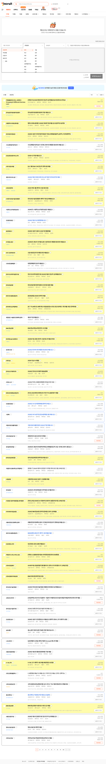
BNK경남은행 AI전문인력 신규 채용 (37, 328)
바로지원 (98, 106)
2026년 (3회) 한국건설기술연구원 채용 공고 (40, 609)
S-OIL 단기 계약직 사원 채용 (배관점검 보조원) (40, 663)
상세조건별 (34, 14)
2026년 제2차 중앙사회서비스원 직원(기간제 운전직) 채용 (44, 177)
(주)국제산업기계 (10, 436)
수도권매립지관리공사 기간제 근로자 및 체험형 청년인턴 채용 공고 (46, 145)
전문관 (58, 14)
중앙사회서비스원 (10, 177)
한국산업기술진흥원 (11, 587)
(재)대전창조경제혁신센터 (13, 522)
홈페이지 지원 (98, 117)
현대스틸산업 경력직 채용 (35, 727)
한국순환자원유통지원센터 (13, 112)
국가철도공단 (9, 242)
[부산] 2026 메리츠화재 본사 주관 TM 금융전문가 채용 (43, 393)
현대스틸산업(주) (10, 727)
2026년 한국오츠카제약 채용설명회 (38, 371)
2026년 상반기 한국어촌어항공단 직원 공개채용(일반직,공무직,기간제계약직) (49, 134)
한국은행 (8, 490)
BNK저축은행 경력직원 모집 (35, 576)
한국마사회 (9, 350)
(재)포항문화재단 (10, 652)
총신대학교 (9, 695)
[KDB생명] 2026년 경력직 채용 (36, 296)
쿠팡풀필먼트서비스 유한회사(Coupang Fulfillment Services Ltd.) (15, 102)
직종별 (14, 14)
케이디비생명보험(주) (11, 296)
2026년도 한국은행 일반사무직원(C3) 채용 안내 (41, 490)
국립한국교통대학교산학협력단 (14, 468)
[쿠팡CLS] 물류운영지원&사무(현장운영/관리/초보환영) (43, 555)
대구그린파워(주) (10, 253)
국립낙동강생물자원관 (12, 425)
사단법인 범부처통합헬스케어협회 (15, 501)
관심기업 (12, 95)
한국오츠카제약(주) (11, 371)
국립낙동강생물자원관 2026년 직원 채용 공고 (40, 425)
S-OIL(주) (9, 663)
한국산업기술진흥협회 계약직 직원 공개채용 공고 (41, 199)
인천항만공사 (9, 619)
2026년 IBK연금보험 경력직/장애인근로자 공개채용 (42, 512)
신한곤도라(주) (10, 598)
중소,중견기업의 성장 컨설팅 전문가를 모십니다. (41, 630)
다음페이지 (66, 749)
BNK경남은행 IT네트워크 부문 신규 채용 (39, 706)
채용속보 (44, 14)
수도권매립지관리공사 (12, 145)
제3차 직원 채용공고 (33, 317)
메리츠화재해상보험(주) (12, 393)
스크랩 (4, 95)
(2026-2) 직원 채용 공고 (35, 156)
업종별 (27, 14)
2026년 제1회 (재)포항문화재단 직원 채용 (39, 652)
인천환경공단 (9, 220)
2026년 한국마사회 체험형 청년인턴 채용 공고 (40, 350)
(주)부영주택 (9, 188)
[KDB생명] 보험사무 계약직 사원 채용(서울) (40, 533)
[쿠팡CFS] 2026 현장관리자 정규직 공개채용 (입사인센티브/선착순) (46, 100)
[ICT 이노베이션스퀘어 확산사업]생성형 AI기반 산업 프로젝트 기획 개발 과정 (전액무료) (52, 307)
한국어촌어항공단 (10, 134)
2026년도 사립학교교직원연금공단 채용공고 (40, 210)
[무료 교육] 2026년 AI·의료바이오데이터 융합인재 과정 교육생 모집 (46, 501)
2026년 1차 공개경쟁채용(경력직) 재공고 (39, 404)
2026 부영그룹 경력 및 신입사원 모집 (38, 188)
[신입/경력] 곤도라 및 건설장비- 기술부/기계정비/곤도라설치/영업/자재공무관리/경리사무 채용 (54, 598)
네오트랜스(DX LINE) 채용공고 (36, 544)
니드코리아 (9, 641)
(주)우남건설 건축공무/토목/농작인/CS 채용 (40, 738)
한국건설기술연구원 (11, 609)
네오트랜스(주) (10, 544)
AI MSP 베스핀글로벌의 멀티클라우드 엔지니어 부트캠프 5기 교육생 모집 (48, 566)
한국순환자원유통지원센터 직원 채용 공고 (39, 112)
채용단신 (76, 14)
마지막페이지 (69, 749)
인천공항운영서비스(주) (12, 156)
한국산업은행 (9, 285)
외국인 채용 (68, 14)
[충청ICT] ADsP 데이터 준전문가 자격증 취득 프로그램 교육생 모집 (46, 468)
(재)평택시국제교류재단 (12, 123)
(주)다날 (8, 361)
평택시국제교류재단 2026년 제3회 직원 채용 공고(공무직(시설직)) (46, 123)
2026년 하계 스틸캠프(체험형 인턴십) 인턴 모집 (41, 382)
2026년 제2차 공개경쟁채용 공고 (37, 220)
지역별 (7, 14)
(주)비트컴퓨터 (10, 566)
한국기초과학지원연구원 (12, 274)
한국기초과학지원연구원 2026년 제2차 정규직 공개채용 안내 (44, 274)
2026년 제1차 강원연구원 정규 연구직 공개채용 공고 (42, 717)
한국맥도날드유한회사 (12, 339)
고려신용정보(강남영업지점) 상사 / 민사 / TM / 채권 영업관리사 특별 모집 (48, 684)
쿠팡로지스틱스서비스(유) (13, 555)
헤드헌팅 (52, 14)
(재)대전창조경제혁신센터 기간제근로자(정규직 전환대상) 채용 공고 (46, 522)
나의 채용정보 (85, 14)
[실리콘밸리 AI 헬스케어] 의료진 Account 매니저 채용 (43, 641)
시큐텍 (7, 415)
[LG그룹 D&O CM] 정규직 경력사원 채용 (39, 166)
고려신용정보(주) (10, 684)
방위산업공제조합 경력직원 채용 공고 (38, 458)
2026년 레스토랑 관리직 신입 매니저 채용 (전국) (41, 339)
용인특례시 (9, 231)
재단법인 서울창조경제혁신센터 (14, 317)
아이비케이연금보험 (11, 512)
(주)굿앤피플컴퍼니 (11, 673)
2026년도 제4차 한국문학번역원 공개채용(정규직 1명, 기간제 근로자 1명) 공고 (49, 447)
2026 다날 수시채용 (33, 361)
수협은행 (8, 479)
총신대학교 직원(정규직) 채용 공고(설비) (39, 695)
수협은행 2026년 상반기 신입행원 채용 (38, 479)
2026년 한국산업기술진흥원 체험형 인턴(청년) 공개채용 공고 (44, 587)
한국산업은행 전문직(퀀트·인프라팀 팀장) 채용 (40, 285)
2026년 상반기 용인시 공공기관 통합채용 (39, 231)
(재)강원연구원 (10, 717)
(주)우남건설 (9, 738)
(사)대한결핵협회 (10, 263)
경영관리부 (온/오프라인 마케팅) (37, 436)
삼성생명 (8, 630)
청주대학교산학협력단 (12, 307)
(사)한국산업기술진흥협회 (13, 199)
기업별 (20, 14)
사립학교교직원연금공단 (12, 210)
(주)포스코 (9, 382)
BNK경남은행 (9, 328)
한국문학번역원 (10, 447)
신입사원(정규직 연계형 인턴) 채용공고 (38, 253)
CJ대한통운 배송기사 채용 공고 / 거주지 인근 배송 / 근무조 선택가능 (46, 673)
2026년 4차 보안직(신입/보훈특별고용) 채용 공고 (41, 415)
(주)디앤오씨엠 (10, 166)
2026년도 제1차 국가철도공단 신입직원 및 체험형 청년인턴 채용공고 (47, 242)
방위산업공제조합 (10, 458)
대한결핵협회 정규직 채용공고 (36, 263)
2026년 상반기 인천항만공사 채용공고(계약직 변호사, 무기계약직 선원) (47, 619)
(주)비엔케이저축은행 (11, 576)
